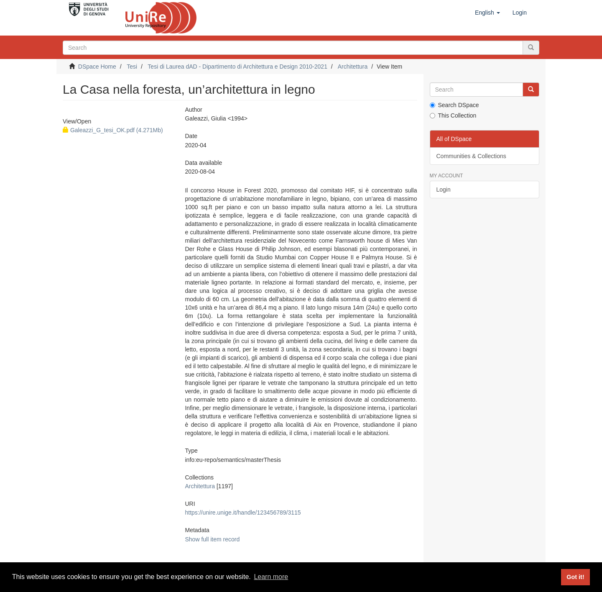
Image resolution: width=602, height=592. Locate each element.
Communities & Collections (471, 156)
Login (443, 189)
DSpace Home (97, 66)
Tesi (132, 66)
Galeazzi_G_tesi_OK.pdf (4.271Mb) (113, 130)
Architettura (353, 66)
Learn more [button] (271, 576)
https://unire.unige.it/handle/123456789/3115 (243, 512)
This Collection (453, 115)
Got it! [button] (575, 577)
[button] (487, 12)
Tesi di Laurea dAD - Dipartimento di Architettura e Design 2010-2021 (237, 66)
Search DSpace (454, 105)
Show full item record (212, 539)
